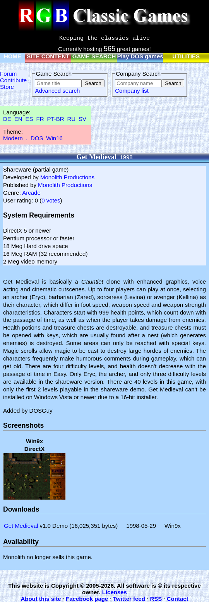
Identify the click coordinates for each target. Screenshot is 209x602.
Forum (8, 73)
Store (7, 86)
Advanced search (57, 90)
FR (40, 119)
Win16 (54, 138)
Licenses (114, 592)
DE (7, 119)
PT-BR (55, 119)
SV (82, 119)
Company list (132, 90)
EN (18, 119)
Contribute (13, 80)
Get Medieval (21, 525)
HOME (12, 56)
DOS (37, 138)
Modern (13, 138)
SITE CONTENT (48, 56)
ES (29, 119)
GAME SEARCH (94, 56)
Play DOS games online (149, 56)
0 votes (50, 200)
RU (71, 119)
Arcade (31, 192)
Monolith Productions (67, 177)
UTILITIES (186, 56)
